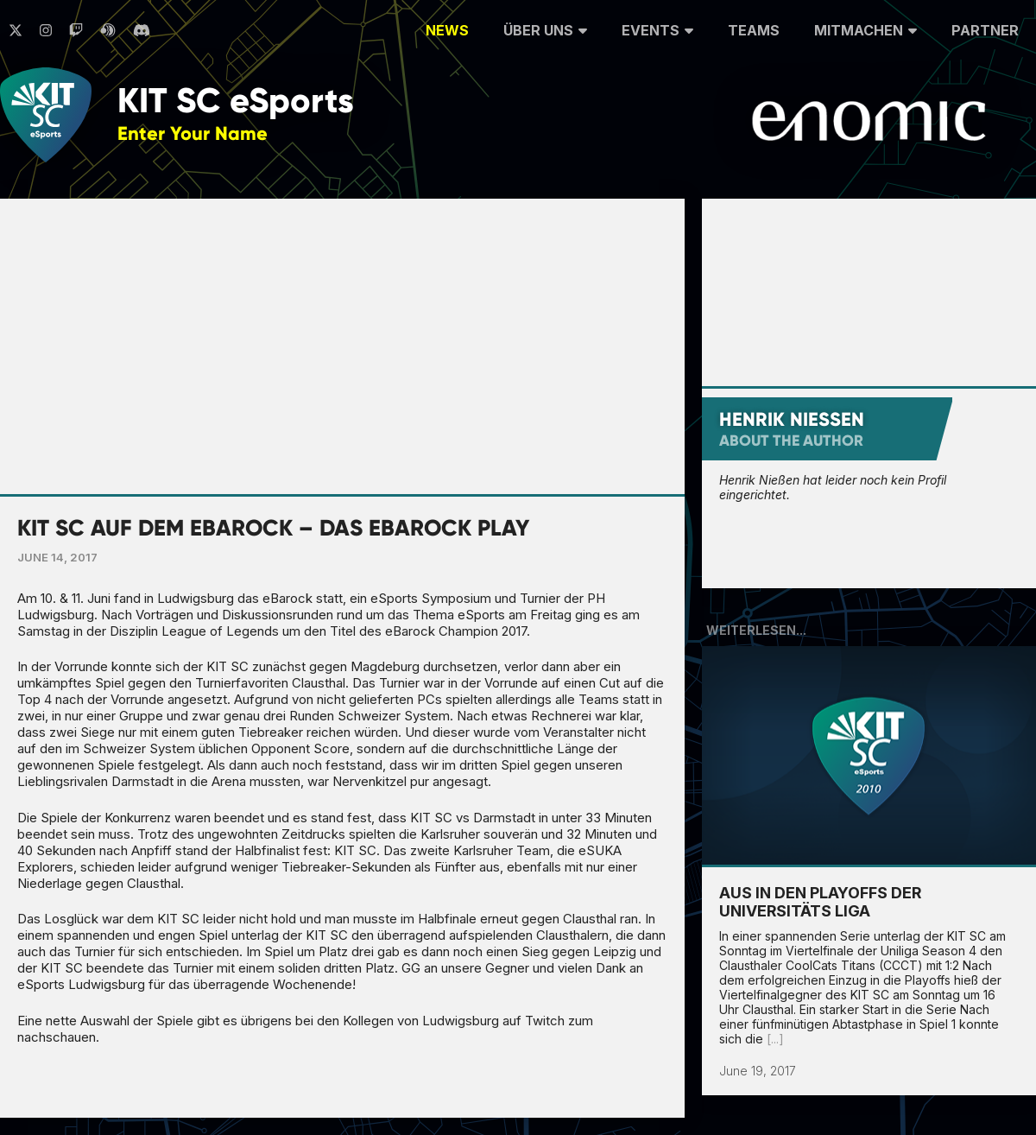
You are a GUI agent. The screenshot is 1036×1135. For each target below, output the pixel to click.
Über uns (545, 28)
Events (657, 28)
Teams (754, 30)
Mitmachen (865, 28)
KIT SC (235, 100)
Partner (985, 30)
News (447, 30)
